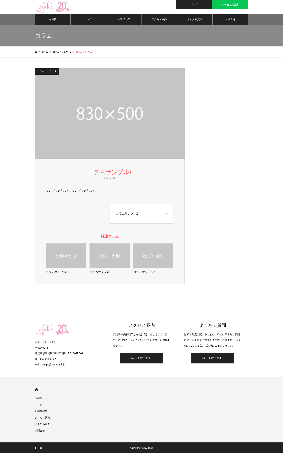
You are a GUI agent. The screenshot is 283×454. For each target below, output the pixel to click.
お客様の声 (123, 19)
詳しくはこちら (141, 358)
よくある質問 (194, 19)
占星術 (52, 19)
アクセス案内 (159, 19)
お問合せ (230, 19)
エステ (88, 19)
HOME (36, 390)
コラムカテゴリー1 (47, 72)
